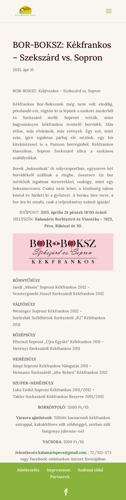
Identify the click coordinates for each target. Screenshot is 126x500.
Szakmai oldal (90, 469)
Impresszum (58, 469)
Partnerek (60, 476)
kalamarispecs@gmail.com (62, 452)
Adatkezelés (28, 469)
